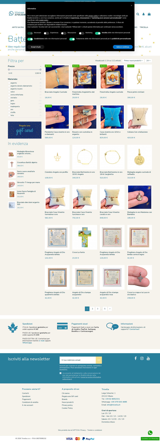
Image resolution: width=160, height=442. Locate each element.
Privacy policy (67, 405)
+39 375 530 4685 (119, 402)
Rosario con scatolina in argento (82, 133)
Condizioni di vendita (30, 402)
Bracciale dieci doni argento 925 (28, 203)
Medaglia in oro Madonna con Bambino (139, 213)
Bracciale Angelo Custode (56, 92)
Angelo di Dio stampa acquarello (81, 293)
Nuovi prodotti (68, 402)
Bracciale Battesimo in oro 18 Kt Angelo (83, 173)
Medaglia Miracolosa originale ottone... (25, 152)
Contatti (25, 393)
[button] (143, 27)
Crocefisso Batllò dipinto (27, 162)
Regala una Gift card (70, 396)
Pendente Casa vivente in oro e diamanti (57, 133)
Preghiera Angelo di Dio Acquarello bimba (110, 253)
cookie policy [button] (43, 20)
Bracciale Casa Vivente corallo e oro (109, 213)
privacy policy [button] (93, 16)
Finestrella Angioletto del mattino (83, 93)
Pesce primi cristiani (135, 92)
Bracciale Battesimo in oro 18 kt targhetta (111, 173)
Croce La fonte (78, 252)
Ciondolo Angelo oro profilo (56, 172)
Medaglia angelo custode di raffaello (139, 173)
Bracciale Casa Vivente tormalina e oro (54, 213)
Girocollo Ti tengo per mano (28, 182)
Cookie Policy (67, 408)
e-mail (42, 340)
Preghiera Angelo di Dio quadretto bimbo (55, 293)
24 (148, 60)
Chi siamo (66, 393)
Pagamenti (26, 399)
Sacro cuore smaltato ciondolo (26, 172)
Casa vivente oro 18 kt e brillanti (110, 133)
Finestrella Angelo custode (111, 92)
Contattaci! (134, 329)
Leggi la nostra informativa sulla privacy (81, 378)
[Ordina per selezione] (133, 61)
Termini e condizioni (94, 430)
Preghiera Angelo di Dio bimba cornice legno (137, 253)
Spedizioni (26, 396)
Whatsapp (27, 342)
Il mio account (27, 405)
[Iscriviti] (99, 360)
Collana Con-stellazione (137, 132)
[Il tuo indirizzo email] (78, 360)
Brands (64, 399)
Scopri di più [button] (36, 47)
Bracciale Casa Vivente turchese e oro (82, 213)
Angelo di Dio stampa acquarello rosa (109, 293)
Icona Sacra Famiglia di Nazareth (26, 192)
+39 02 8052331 (112, 399)
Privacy (83, 430)
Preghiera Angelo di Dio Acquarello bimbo (55, 253)
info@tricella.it (113, 405)
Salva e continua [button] (123, 47)
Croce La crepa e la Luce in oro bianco (138, 293)
